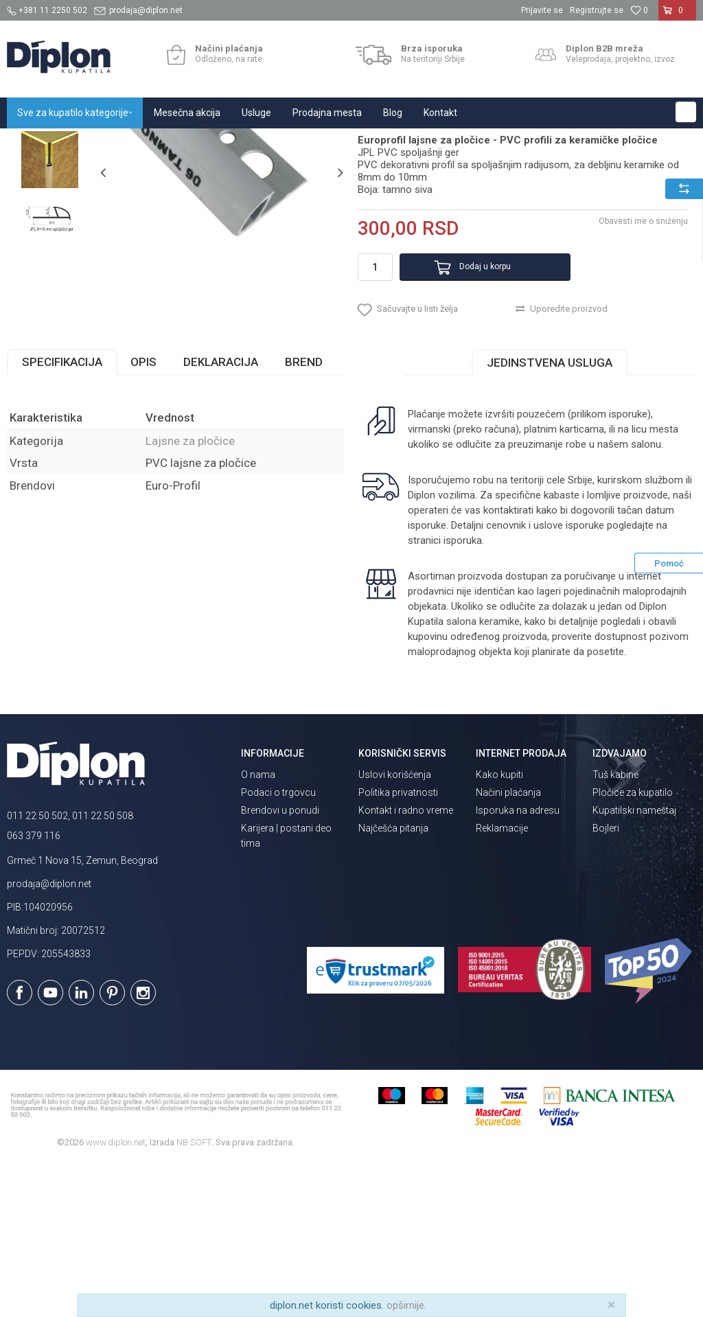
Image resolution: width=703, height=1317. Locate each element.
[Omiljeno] (639, 10)
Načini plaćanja (508, 946)
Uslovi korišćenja (394, 928)
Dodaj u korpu (467, 408)
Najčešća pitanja (393, 981)
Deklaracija (220, 515)
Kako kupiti (499, 928)
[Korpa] (677, 16)
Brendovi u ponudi (280, 964)
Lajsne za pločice (222, 143)
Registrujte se (596, 10)
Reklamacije (502, 981)
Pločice (162, 143)
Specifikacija (62, 515)
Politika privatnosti (398, 946)
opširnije (405, 1305)
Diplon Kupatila (37, 143)
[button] (686, 112)
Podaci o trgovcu (278, 946)
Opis (143, 515)
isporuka (461, 693)
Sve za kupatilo (108, 143)
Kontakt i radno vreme (405, 964)
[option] (50, 242)
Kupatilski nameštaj (634, 964)
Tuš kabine (615, 928)
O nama (258, 928)
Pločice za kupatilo (632, 946)
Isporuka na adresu (518, 964)
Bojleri (605, 981)
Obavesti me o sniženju (641, 362)
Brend (304, 515)
